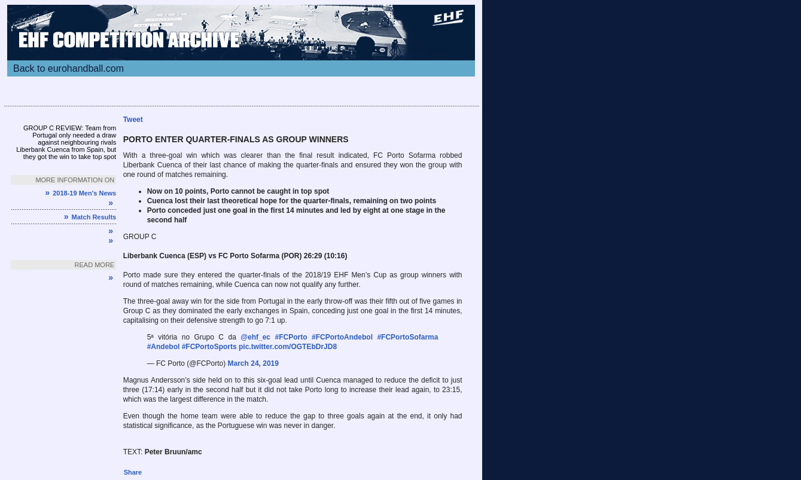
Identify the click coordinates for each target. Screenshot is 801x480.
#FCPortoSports (209, 347)
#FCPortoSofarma (407, 337)
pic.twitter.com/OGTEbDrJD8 (288, 347)
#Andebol (163, 347)
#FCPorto (291, 337)
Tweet (133, 119)
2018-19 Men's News (80, 193)
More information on (74, 180)
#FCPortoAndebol (342, 337)
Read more (95, 264)
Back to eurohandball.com (68, 68)
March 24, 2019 (253, 363)
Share (133, 472)
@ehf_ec (255, 337)
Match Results (90, 217)
